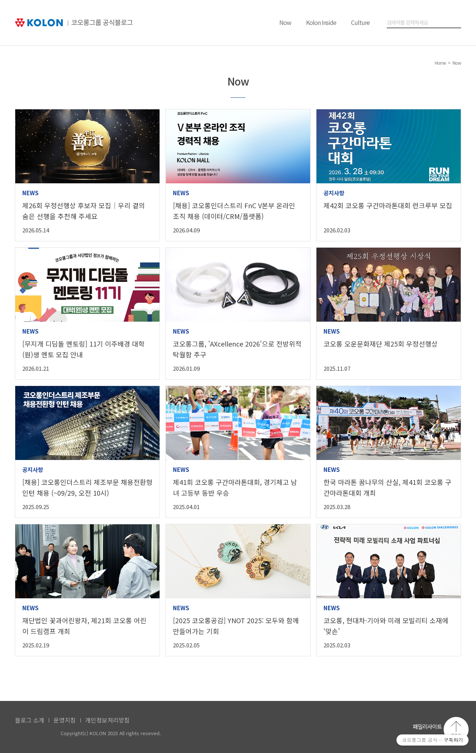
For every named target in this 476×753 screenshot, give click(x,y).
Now (285, 22)
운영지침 (65, 719)
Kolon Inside (321, 22)
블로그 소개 (29, 719)
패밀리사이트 (427, 726)
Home (440, 62)
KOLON (34, 733)
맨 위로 (456, 729)
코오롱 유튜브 (347, 728)
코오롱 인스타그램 (385, 728)
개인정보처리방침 (107, 719)
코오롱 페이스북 (366, 728)
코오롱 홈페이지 (328, 728)
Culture (360, 22)
